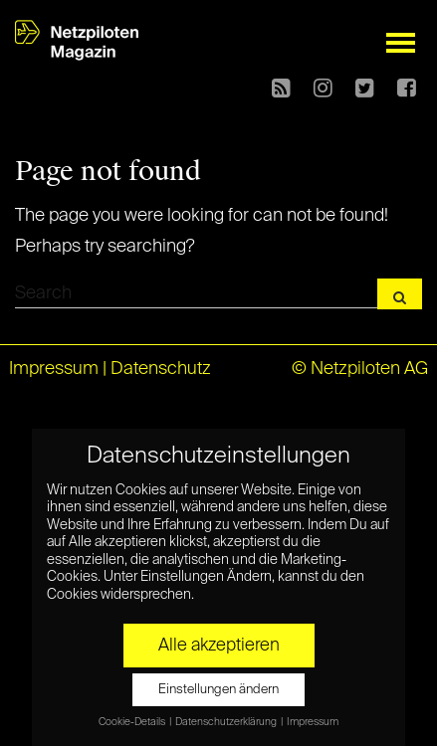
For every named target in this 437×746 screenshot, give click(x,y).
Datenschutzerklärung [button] (227, 721)
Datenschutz (160, 369)
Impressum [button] (312, 721)
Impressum (54, 369)
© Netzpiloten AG (360, 369)
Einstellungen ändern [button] (218, 688)
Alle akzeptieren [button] (219, 644)
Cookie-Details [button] (133, 721)
